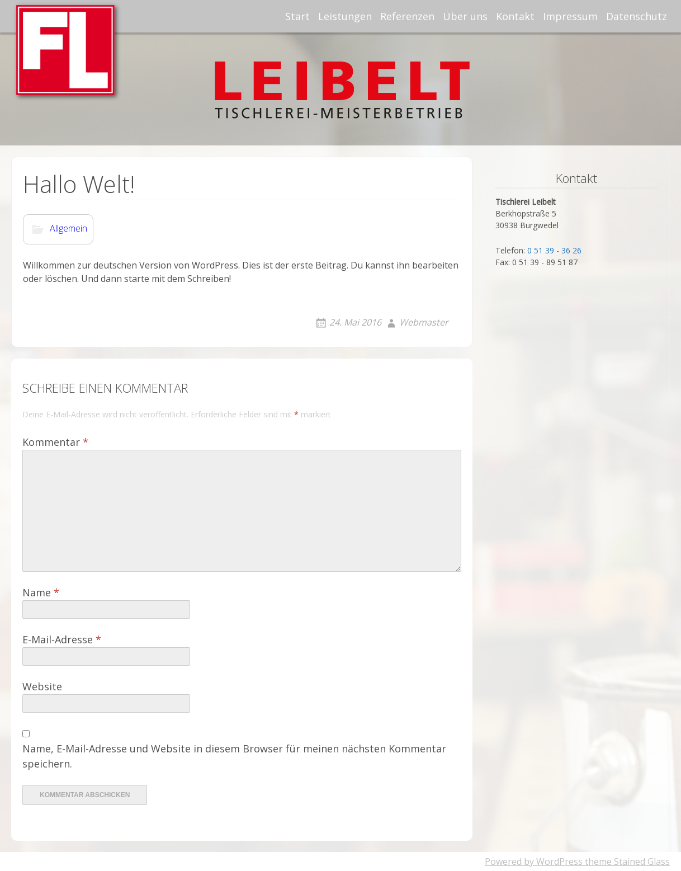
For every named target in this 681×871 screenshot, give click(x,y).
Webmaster (423, 322)
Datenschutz (636, 16)
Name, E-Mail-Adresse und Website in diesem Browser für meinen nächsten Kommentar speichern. (234, 756)
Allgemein (68, 229)
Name (40, 592)
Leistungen (345, 16)
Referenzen (407, 16)
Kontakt (515, 16)
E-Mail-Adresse (61, 639)
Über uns (465, 16)
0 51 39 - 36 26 (554, 250)
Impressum (570, 16)
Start (297, 16)
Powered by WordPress (534, 861)
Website (42, 686)
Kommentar (55, 442)
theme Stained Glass (626, 861)
